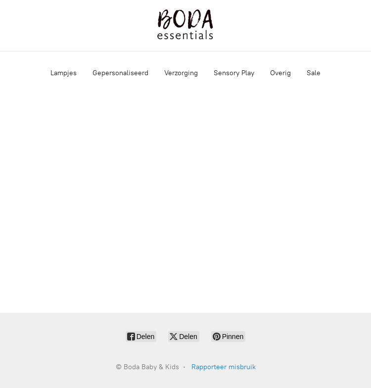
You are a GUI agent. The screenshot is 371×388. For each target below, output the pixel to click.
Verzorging (181, 73)
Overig (280, 73)
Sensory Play (234, 73)
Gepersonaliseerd (120, 73)
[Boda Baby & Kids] (185, 25)
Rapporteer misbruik (223, 367)
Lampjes (63, 73)
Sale (314, 73)
